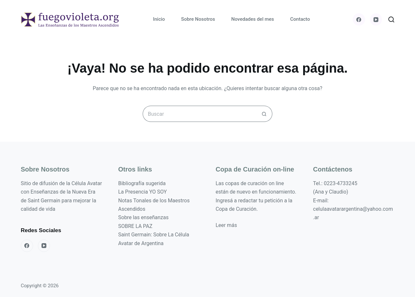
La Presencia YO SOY (142, 192)
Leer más (226, 225)
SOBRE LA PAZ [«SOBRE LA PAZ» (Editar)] (135, 226)
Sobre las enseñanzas (143, 217)
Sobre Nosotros (198, 19)
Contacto (300, 19)
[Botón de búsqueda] (264, 114)
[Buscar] (391, 19)
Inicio (159, 19)
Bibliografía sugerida (142, 183)
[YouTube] (376, 19)
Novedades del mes (252, 19)
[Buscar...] (199, 114)
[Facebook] (359, 19)
